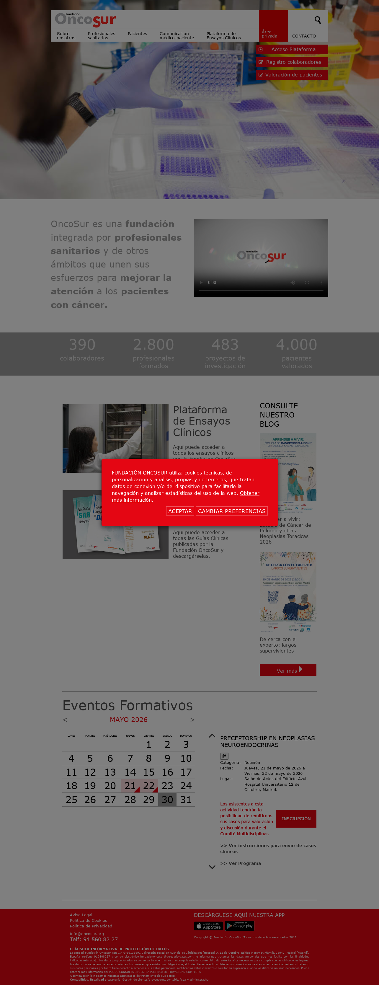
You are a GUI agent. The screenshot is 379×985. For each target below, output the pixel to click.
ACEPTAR (180, 511)
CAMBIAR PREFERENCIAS (232, 511)
